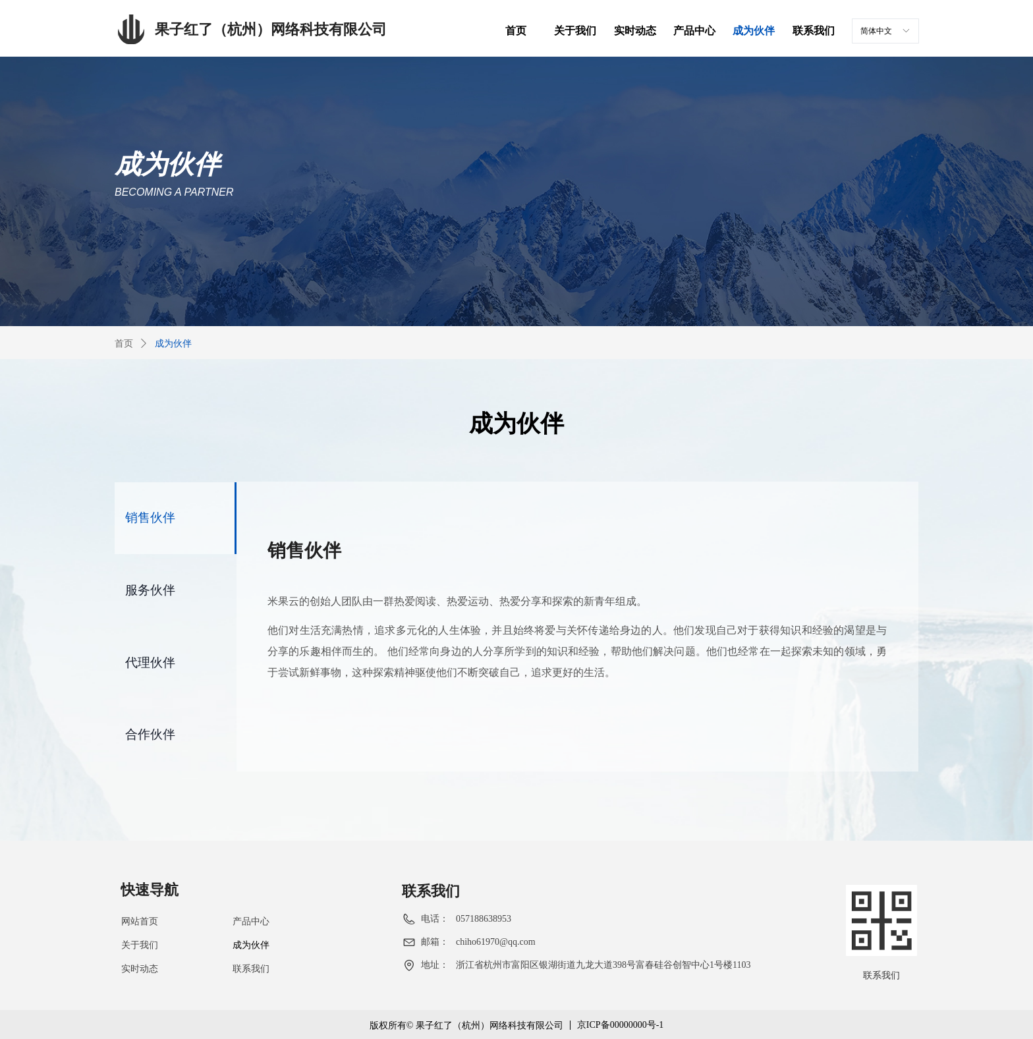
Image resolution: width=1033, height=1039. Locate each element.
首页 (124, 344)
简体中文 (876, 31)
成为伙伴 (173, 344)
